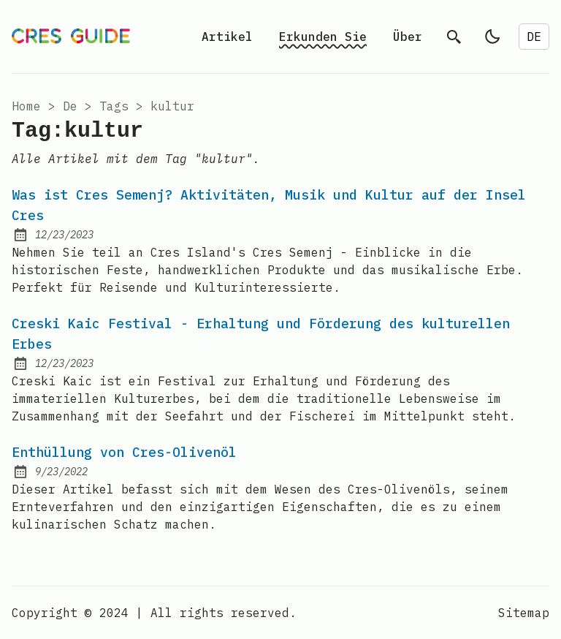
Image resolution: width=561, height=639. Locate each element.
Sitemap (523, 612)
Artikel (227, 36)
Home (26, 106)
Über (407, 36)
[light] (492, 36)
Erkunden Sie (323, 36)
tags (114, 106)
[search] (454, 36)
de (70, 106)
